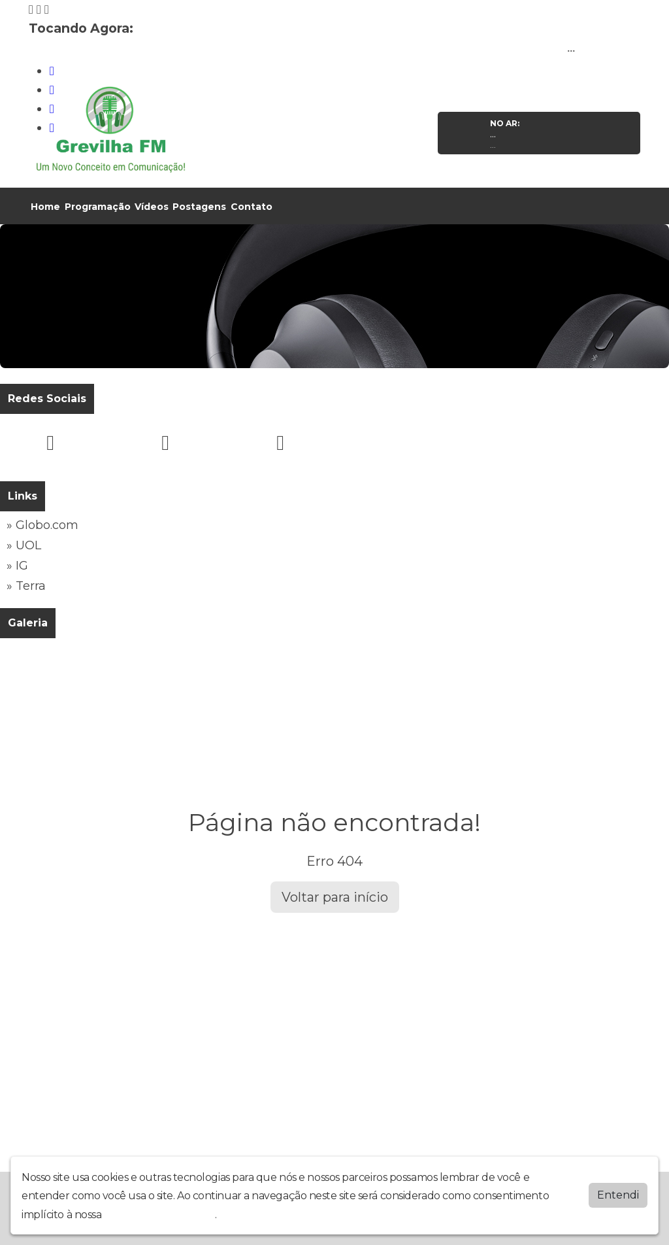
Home (45, 207)
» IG (17, 565)
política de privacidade (159, 1214)
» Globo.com (42, 525)
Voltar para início (335, 897)
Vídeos (152, 207)
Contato (251, 207)
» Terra (26, 586)
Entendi (618, 1195)
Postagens (199, 207)
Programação (98, 207)
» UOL (24, 545)
